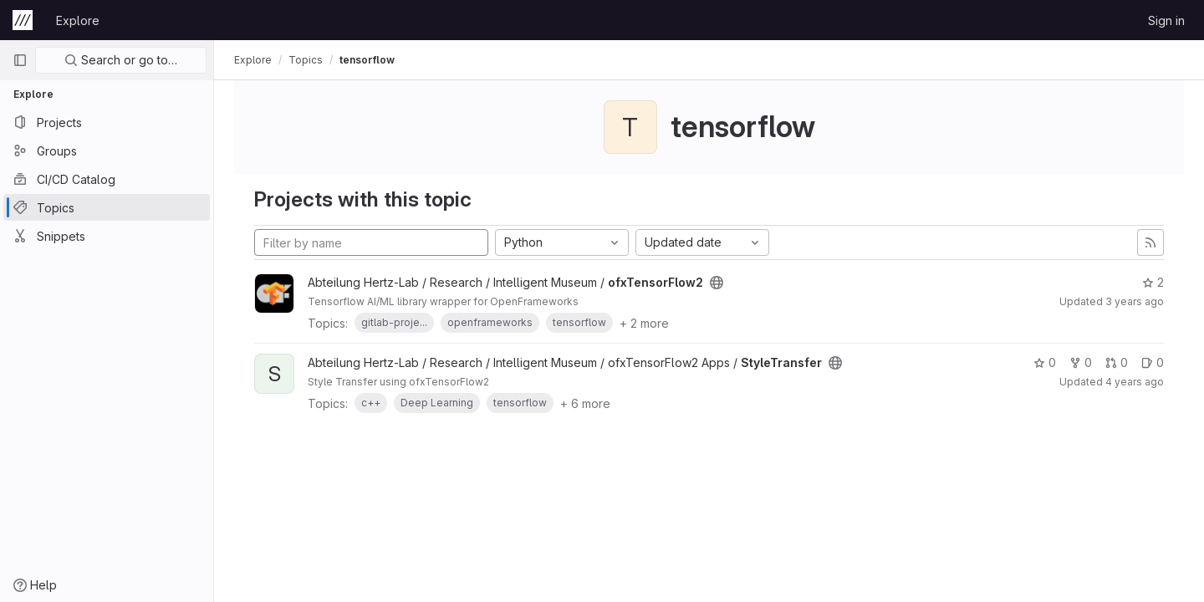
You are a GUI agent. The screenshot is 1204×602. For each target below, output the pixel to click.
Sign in (1166, 20)
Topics (305, 60)
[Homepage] (22, 20)
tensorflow (367, 60)
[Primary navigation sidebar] (20, 60)
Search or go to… (120, 60)
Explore (77, 20)
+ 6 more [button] (585, 403)
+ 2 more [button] (644, 323)
